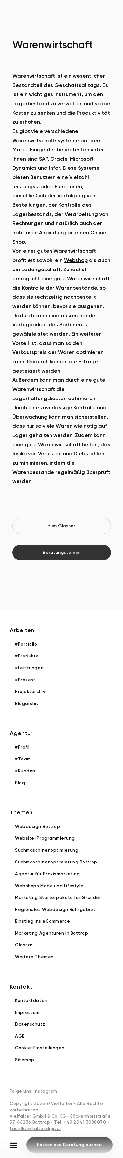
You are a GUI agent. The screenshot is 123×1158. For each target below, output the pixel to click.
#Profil (22, 747)
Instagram (45, 1091)
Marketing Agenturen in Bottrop (51, 933)
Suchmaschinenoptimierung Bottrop (56, 862)
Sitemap (24, 1059)
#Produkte (27, 656)
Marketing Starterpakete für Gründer (58, 897)
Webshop (76, 260)
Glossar (24, 944)
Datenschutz (30, 1024)
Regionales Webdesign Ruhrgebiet (55, 909)
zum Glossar (61, 525)
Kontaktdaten (31, 1000)
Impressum (27, 1012)
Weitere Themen (34, 956)
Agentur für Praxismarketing (47, 873)
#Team (23, 759)
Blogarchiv (27, 703)
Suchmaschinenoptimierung (46, 850)
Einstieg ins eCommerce (42, 921)
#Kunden (25, 770)
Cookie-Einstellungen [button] (40, 1047)
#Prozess (25, 679)
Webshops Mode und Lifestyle (49, 885)
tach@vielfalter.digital (35, 1128)
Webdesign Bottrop (37, 826)
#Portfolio (26, 644)
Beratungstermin (61, 552)
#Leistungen (29, 667)
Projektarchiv (30, 691)
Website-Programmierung (45, 838)
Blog (20, 782)
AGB (20, 1036)
